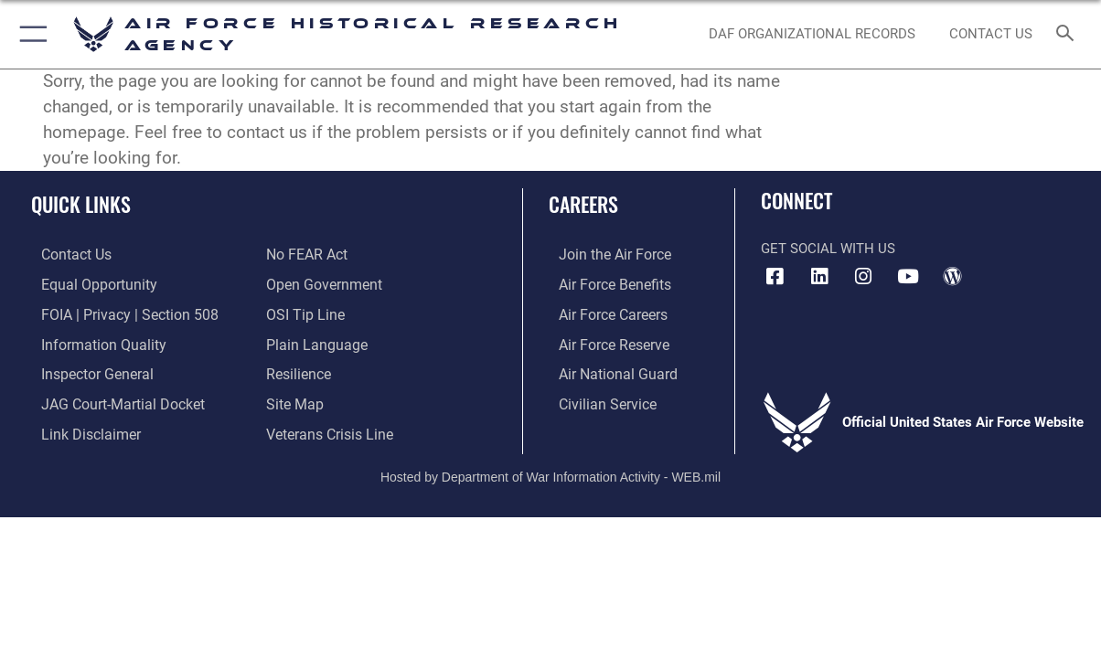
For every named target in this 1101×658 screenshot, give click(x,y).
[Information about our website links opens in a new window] (78, 427)
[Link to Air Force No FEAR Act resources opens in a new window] (306, 254)
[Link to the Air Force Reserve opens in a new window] (603, 341)
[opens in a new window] (819, 277)
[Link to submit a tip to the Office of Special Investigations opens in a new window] (302, 311)
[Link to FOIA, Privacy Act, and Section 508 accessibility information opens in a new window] (114, 311)
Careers (583, 203)
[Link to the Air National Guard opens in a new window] (605, 370)
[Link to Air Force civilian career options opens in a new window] (595, 398)
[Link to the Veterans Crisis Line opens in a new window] (328, 427)
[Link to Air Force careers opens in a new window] (602, 311)
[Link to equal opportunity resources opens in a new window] (85, 283)
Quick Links (81, 203)
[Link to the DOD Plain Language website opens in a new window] (312, 341)
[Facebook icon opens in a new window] (774, 277)
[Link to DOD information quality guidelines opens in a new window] (89, 341)
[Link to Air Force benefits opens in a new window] (603, 283)
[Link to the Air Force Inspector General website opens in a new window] (85, 370)
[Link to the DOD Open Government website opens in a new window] (320, 283)
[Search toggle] (1068, 34)
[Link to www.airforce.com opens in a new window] (603, 254)
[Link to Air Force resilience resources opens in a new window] (297, 370)
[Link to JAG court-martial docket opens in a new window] (109, 398)
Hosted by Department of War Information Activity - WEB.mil (550, 469)
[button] (29, 34)
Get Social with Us (828, 248)
